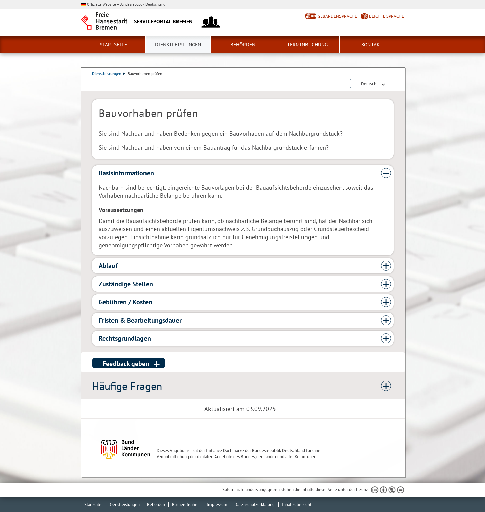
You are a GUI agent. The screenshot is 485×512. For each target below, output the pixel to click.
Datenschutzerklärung (254, 504)
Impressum (217, 504)
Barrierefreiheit (186, 504)
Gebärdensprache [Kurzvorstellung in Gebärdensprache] (337, 16)
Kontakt (372, 45)
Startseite (113, 45)
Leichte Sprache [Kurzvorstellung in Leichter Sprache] (386, 16)
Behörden (242, 45)
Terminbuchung (307, 45)
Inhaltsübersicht (296, 504)
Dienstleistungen (178, 45)
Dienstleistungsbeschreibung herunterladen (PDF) (392, 84)
